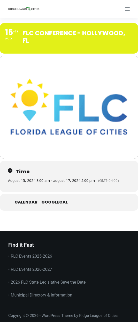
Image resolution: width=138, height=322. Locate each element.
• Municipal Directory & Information (40, 295)
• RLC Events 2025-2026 (30, 256)
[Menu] (127, 9)
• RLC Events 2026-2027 (30, 269)
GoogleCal (54, 202)
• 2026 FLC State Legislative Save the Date (47, 282)
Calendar (25, 202)
